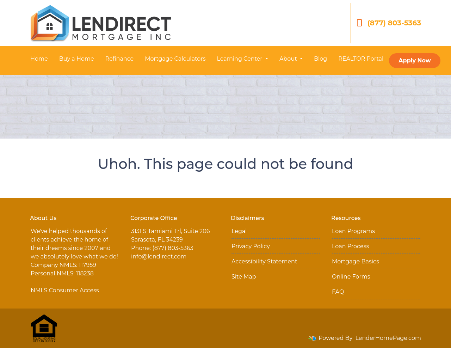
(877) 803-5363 (389, 23)
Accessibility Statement (264, 261)
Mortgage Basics (355, 261)
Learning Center (240, 58)
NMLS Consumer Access (65, 290)
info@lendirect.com (159, 256)
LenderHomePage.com (388, 338)
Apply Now (415, 60)
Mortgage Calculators (175, 58)
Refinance (119, 58)
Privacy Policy (250, 246)
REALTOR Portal (360, 58)
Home (39, 58)
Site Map (243, 276)
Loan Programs (353, 231)
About (288, 58)
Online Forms (351, 276)
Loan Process (350, 246)
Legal (239, 231)
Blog (320, 58)
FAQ (338, 291)
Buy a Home (76, 58)
